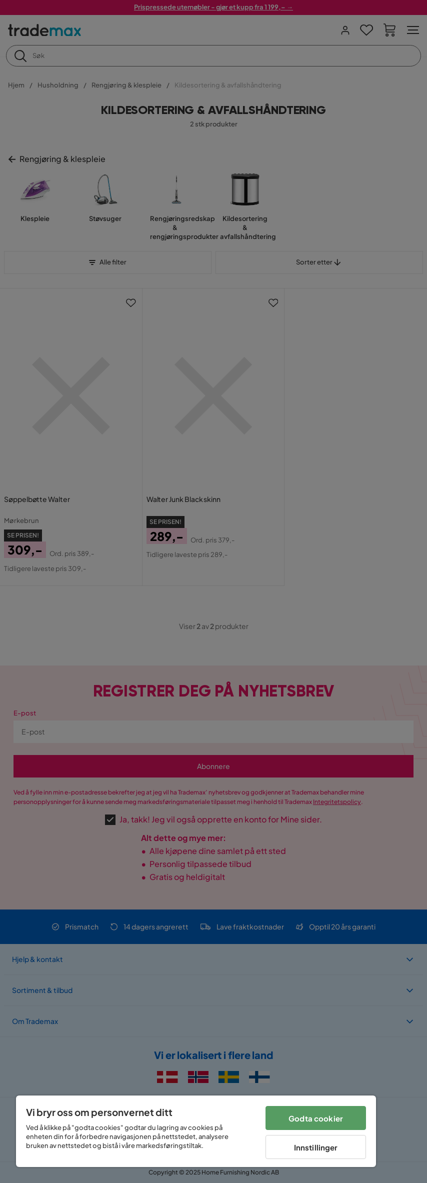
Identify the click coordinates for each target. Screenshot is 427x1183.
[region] (196, 1131)
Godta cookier (315, 1118)
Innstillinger (316, 1147)
